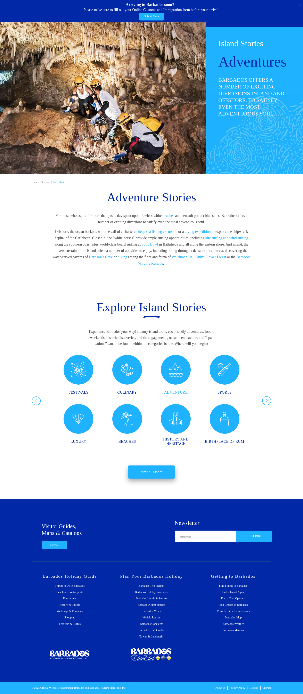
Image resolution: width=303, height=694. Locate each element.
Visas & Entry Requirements (233, 611)
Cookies (253, 687)
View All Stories (151, 472)
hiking (122, 257)
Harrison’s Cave (101, 257)
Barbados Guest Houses (151, 604)
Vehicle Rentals (151, 617)
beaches (168, 216)
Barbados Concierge (151, 624)
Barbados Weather (233, 624)
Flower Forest (216, 257)
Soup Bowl (149, 244)
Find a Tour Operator (233, 598)
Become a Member (233, 630)
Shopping (69, 617)
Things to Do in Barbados (70, 585)
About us (220, 687)
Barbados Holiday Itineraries (151, 592)
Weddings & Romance (70, 611)
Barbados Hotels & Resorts (151, 598)
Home (35, 181)
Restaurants (69, 598)
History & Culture (69, 604)
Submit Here (151, 16)
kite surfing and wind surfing (226, 238)
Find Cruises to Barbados (233, 604)
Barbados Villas (151, 611)
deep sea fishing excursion (157, 232)
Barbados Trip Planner (151, 585)
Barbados (79, 687)
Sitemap (267, 687)
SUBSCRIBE (254, 536)
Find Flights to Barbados (233, 585)
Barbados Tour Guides (151, 630)
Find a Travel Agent (233, 592)
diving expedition (198, 232)
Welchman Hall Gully (188, 257)
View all (54, 544)
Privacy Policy (237, 687)
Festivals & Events (70, 624)
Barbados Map (233, 617)
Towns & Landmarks (151, 636)
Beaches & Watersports (69, 592)
